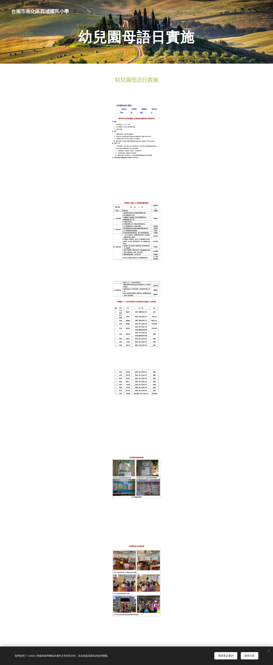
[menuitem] (232, 11)
